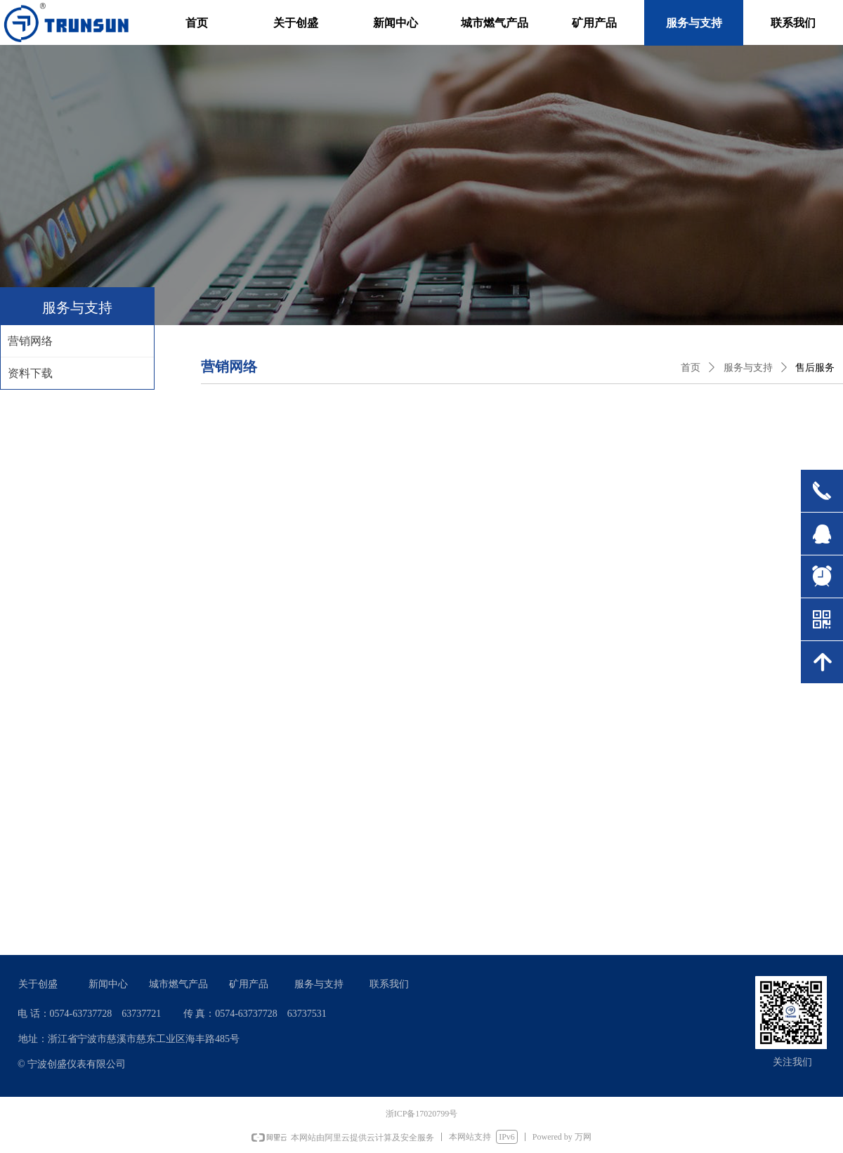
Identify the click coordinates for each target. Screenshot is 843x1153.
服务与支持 (748, 367)
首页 (690, 367)
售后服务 (815, 367)
